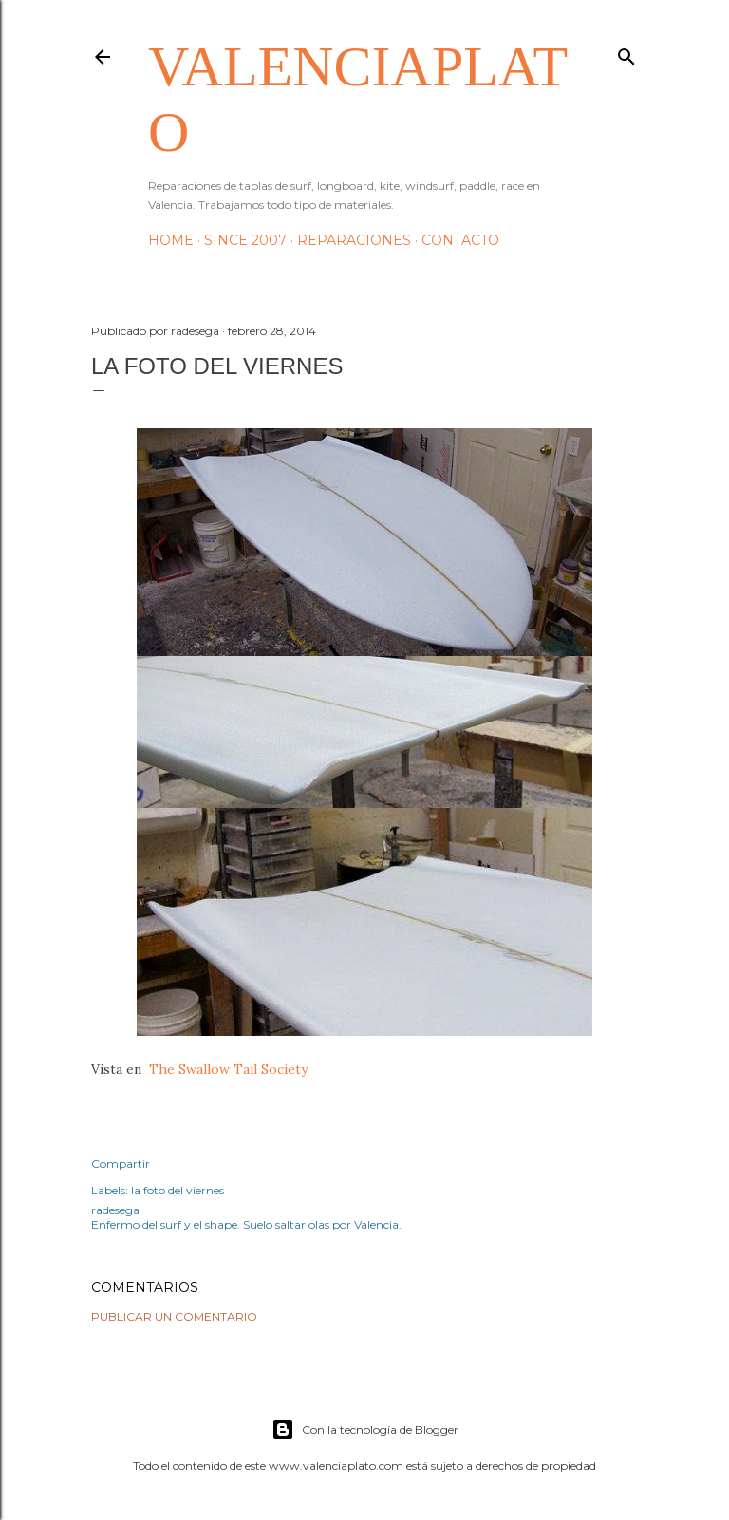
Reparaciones (354, 240)
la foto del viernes (177, 1190)
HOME (171, 240)
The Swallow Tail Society (230, 1069)
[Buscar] (626, 52)
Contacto (460, 240)
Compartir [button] (120, 1163)
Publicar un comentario (174, 1316)
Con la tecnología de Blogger (364, 1429)
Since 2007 (245, 240)
